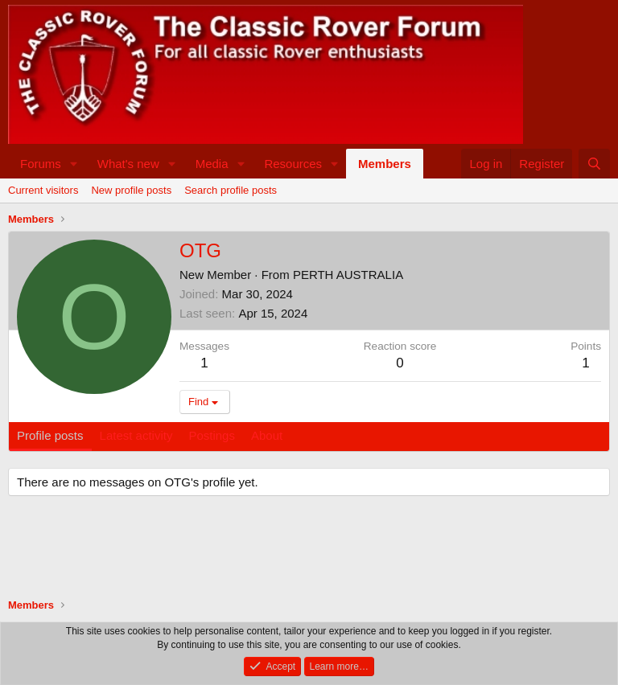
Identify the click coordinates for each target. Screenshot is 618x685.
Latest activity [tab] (136, 435)
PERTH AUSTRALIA (348, 274)
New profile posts (131, 190)
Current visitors (43, 190)
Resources (293, 163)
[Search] (594, 163)
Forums (40, 163)
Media (212, 163)
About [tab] (266, 435)
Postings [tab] (211, 435)
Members (384, 163)
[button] (74, 163)
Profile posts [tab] (50, 435)
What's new (128, 163)
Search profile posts (230, 190)
